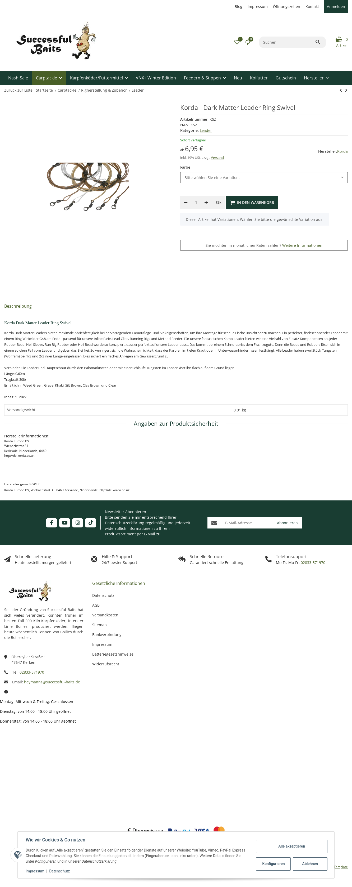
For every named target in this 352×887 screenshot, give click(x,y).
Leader (206, 130)
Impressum (35, 871)
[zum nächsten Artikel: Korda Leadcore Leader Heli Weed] (340, 90)
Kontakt (312, 6)
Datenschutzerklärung (124, 522)
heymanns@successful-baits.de (52, 681)
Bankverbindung (107, 634)
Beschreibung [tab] (18, 306)
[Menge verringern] (185, 202)
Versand (217, 157)
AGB (96, 605)
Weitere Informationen (302, 245)
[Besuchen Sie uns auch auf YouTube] (64, 522)
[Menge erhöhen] (206, 202)
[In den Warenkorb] (251, 202)
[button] (237, 42)
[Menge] (196, 202)
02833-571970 (312, 562)
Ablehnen (309, 864)
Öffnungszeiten (286, 6)
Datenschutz (60, 871)
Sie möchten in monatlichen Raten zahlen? (264, 245)
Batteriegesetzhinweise (112, 654)
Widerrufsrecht (105, 663)
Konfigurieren (273, 864)
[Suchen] (287, 42)
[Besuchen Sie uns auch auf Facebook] (51, 522)
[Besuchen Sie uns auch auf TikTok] (90, 522)
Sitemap (99, 624)
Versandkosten (105, 614)
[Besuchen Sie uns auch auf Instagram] (77, 522)
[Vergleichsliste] (247, 42)
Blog (238, 6)
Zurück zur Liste (18, 90)
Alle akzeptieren (291, 846)
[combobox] (264, 177)
